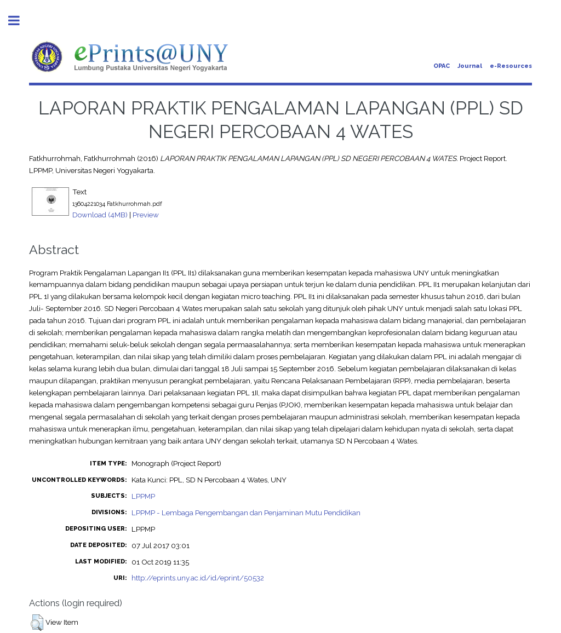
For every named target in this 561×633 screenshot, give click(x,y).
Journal (469, 66)
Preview (146, 214)
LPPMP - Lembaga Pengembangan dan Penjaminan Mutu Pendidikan (245, 512)
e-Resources (511, 66)
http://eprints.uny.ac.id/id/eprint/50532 (197, 577)
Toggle (19, 20)
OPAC (441, 66)
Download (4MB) (100, 214)
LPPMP (143, 496)
